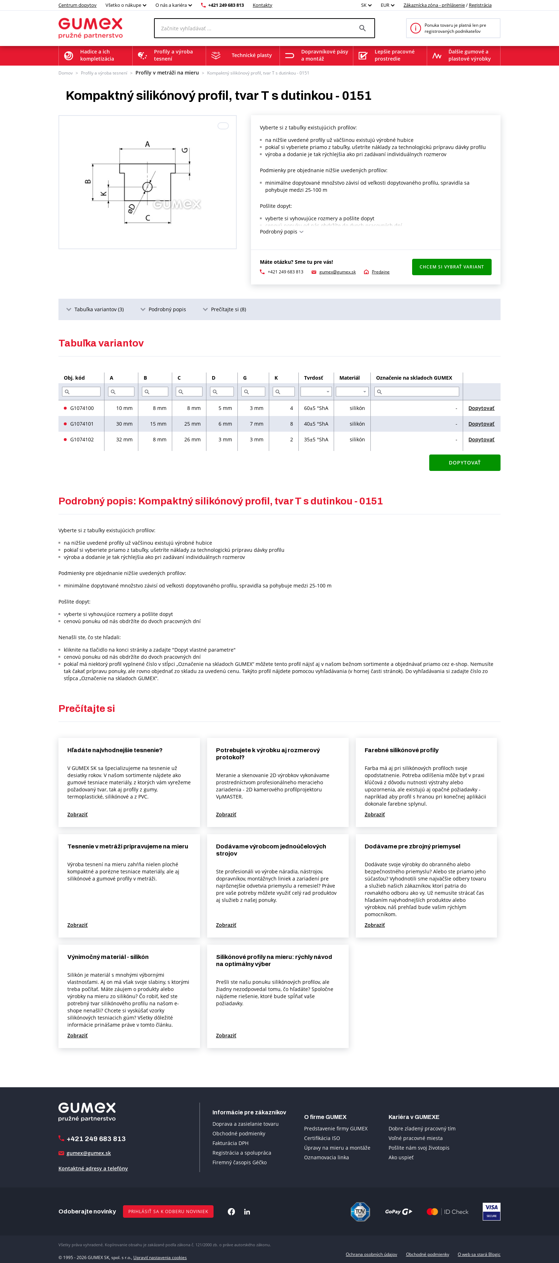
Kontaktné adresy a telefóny (93, 1167)
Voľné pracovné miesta (416, 1137)
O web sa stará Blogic (479, 1254)
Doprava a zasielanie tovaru (245, 1122)
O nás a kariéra (171, 5)
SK (363, 5)
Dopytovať (481, 407)
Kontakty (262, 5)
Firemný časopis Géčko (239, 1161)
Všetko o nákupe (123, 5)
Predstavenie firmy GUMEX (336, 1127)
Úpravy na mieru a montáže (337, 1147)
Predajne (381, 271)
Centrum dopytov (77, 5)
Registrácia (480, 5)
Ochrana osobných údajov (371, 1254)
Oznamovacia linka (326, 1156)
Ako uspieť (401, 1156)
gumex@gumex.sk (337, 271)
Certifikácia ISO (322, 1137)
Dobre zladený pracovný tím (422, 1127)
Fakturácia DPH (230, 1142)
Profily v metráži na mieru (160, 72)
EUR (385, 5)
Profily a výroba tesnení (104, 72)
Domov (65, 72)
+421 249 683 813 (226, 5)
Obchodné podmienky (238, 1132)
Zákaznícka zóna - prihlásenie (434, 5)
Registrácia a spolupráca (241, 1151)
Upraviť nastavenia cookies (160, 1254)
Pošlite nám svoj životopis (419, 1147)
